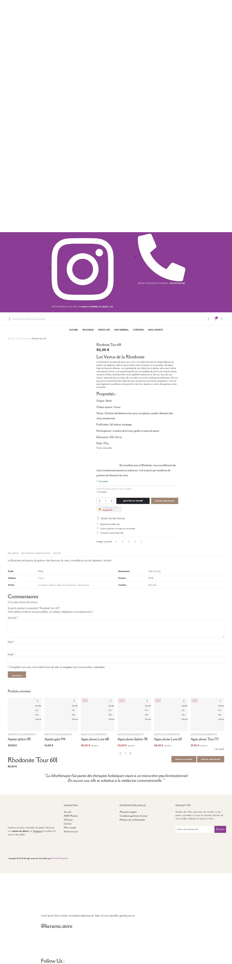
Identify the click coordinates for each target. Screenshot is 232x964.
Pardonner (71, 585)
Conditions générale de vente (133, 815)
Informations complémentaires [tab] (35, 552)
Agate (84, 734)
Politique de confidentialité (132, 819)
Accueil (73, 329)
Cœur (41, 578)
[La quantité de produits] (106, 501)
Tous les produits (23, 338)
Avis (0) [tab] (57, 552)
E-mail (11, 654)
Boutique (88, 329)
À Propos (68, 819)
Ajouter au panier (133, 500)
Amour (52, 585)
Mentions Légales (128, 811)
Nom (11, 642)
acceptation (43, 585)
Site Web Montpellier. (59, 858)
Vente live (104, 329)
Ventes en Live (71, 831)
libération (61, 585)
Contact (68, 823)
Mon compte (70, 827)
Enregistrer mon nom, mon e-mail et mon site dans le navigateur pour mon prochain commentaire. (58, 667)
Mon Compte (155, 329)
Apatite (12, 734)
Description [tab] (13, 552)
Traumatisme (83, 585)
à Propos (138, 329)
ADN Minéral (121, 329)
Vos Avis (13, 618)
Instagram (37, 830)
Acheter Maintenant (164, 500)
